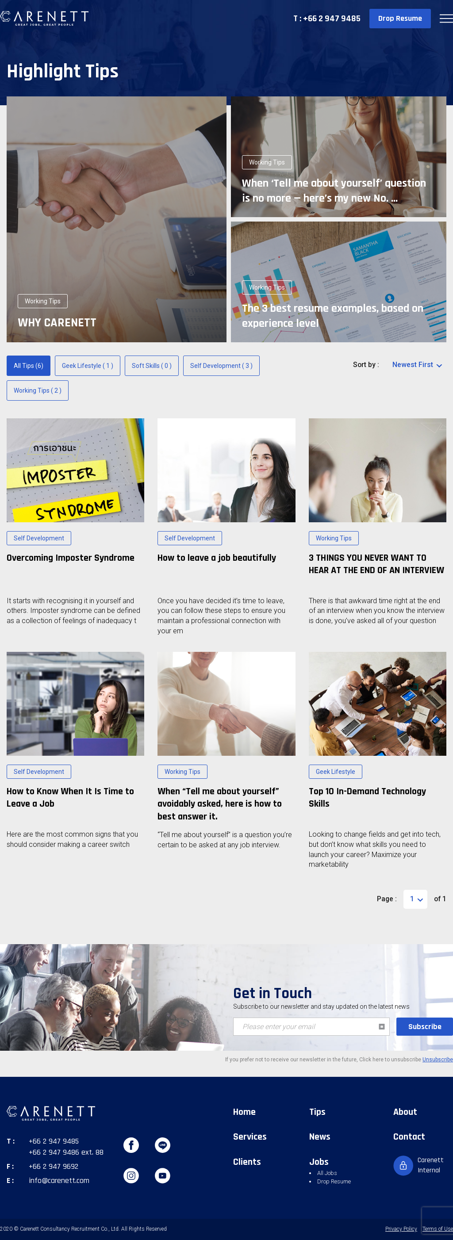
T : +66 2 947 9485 (327, 18)
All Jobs (327, 1173)
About (405, 1112)
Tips (317, 1112)
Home (244, 1112)
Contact (409, 1137)
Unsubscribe (437, 1059)
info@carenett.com (59, 1180)
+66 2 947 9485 (54, 1141)
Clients (247, 1162)
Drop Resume (400, 18)
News (319, 1137)
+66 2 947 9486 (54, 1152)
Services (250, 1137)
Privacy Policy (401, 1229)
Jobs (319, 1162)
